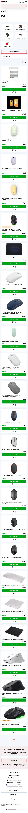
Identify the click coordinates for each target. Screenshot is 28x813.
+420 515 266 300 (15, 775)
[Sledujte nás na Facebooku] (14, 780)
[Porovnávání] (15, 92)
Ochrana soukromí (11, 786)
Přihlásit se (14, 760)
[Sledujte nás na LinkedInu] (14, 782)
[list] (25, 62)
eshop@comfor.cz (15, 777)
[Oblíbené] (13, 92)
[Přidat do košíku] (14, 89)
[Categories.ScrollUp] (14, 739)
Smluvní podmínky (18, 786)
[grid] (22, 62)
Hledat (26, 6)
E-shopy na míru (12, 809)
